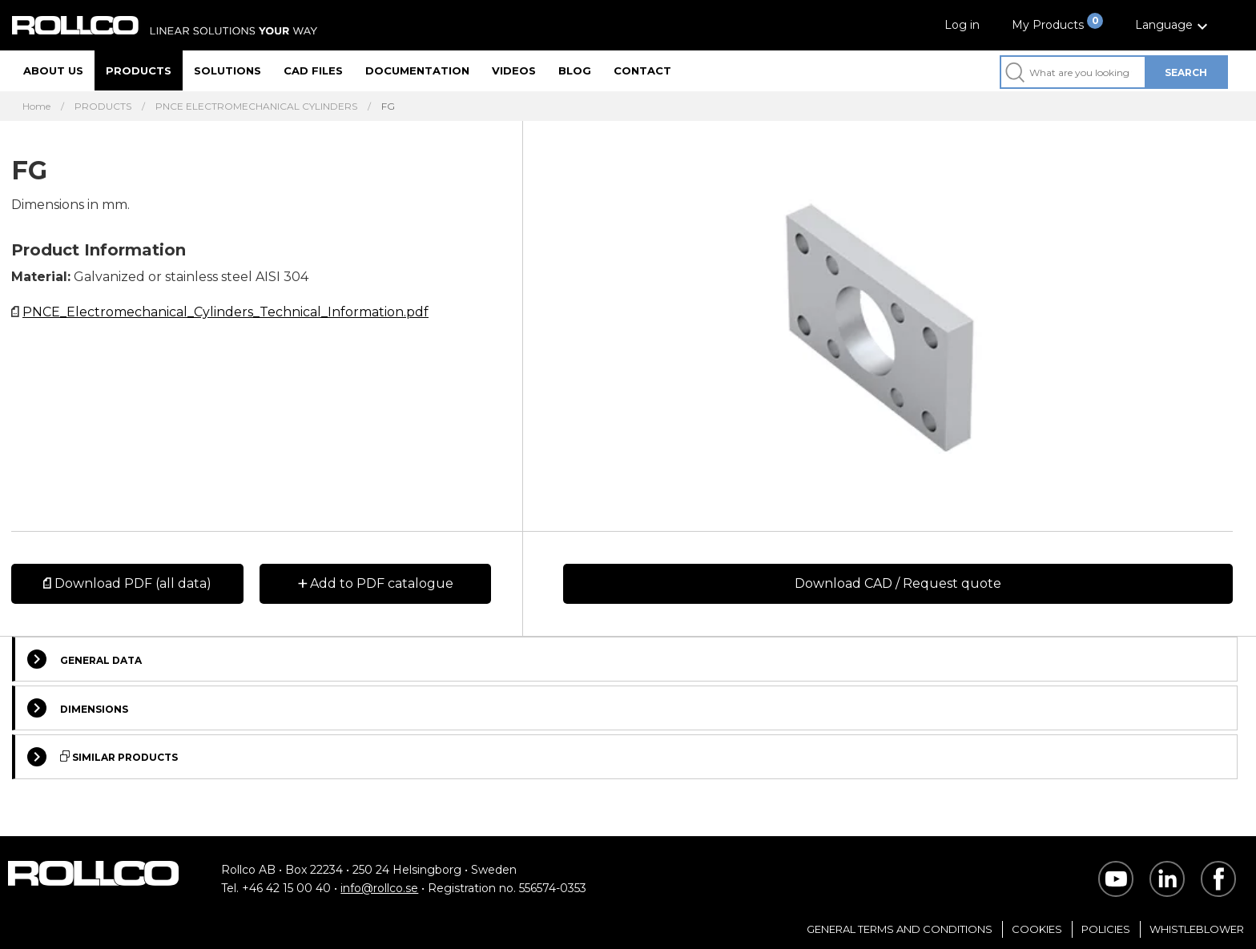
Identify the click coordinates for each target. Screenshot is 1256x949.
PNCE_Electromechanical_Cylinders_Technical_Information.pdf (225, 312)
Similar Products (102, 756)
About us (53, 70)
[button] (1173, 25)
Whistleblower (1196, 929)
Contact (642, 70)
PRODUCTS (102, 106)
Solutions (227, 70)
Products (138, 70)
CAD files (313, 70)
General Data (84, 659)
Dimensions (77, 708)
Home (36, 106)
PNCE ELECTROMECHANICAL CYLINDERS (256, 106)
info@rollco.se (379, 888)
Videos (514, 70)
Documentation (417, 70)
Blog (574, 70)
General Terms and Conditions (899, 929)
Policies (1105, 929)
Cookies (1037, 929)
